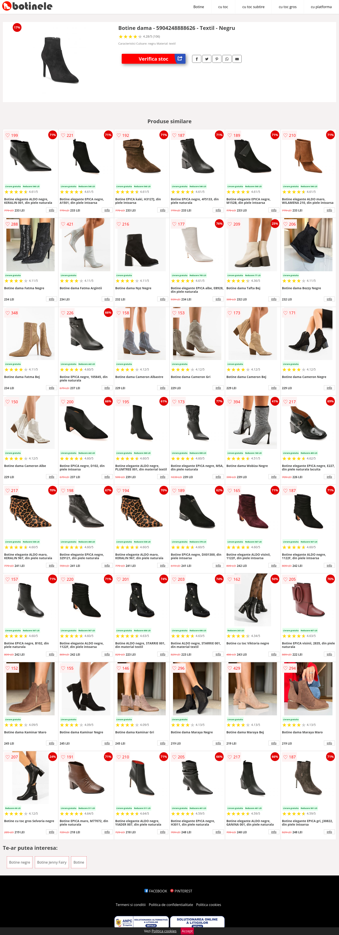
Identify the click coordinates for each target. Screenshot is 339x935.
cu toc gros (287, 6)
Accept (187, 931)
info (51, 210)
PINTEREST (181, 891)
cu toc (223, 6)
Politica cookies (208, 904)
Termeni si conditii (131, 904)
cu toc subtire (253, 6)
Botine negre (19, 862)
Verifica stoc (162, 59)
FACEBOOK (156, 891)
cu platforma (321, 6)
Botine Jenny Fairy (51, 862)
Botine (198, 6)
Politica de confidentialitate (171, 904)
